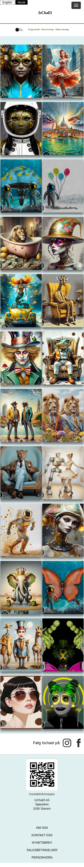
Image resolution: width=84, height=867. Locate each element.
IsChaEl (45, 13)
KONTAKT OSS (41, 835)
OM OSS (42, 827)
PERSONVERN (41, 857)
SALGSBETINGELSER (42, 850)
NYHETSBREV (42, 842)
